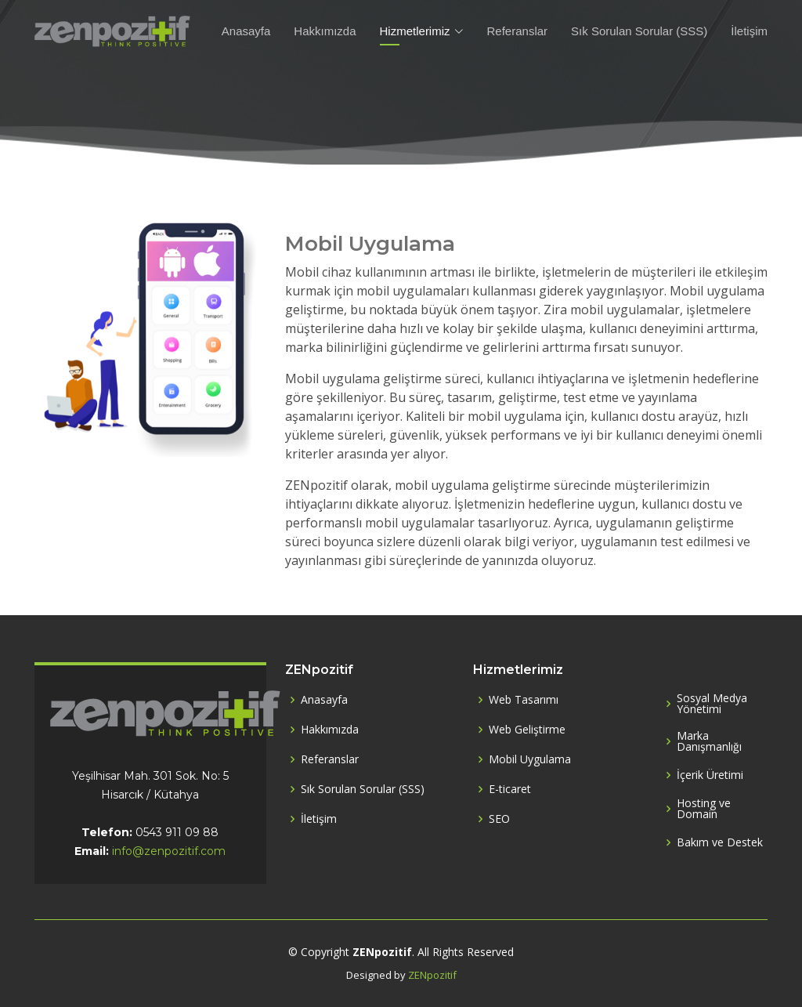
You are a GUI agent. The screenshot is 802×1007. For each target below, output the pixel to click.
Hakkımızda (325, 31)
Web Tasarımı (523, 699)
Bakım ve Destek (720, 842)
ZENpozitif (432, 975)
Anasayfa (246, 31)
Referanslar (517, 31)
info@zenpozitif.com (169, 851)
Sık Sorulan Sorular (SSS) (639, 31)
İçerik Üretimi (710, 775)
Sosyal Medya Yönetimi (712, 704)
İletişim (749, 31)
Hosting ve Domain (704, 809)
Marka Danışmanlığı (709, 741)
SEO (499, 818)
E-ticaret (510, 789)
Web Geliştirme (527, 729)
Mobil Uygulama (530, 759)
